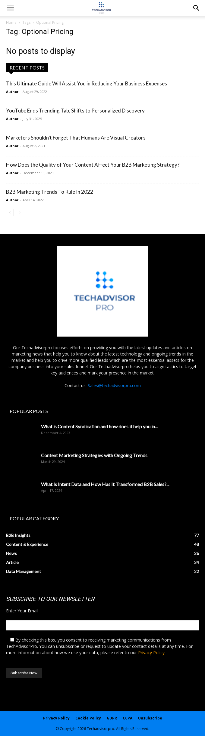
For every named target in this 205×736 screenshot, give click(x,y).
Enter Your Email (22, 611)
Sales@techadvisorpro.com (114, 385)
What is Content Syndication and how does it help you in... (99, 426)
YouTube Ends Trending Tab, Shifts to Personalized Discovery (75, 110)
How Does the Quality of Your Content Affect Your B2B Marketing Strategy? (92, 165)
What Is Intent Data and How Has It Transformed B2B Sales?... (105, 484)
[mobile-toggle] (10, 8)
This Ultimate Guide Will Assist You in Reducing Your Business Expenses (86, 83)
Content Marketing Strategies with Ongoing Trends (94, 455)
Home (11, 22)
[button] (196, 8)
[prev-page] (10, 212)
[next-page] (19, 212)
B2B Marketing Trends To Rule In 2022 (49, 192)
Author (12, 91)
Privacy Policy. (152, 652)
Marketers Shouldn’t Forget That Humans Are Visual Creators (76, 137)
